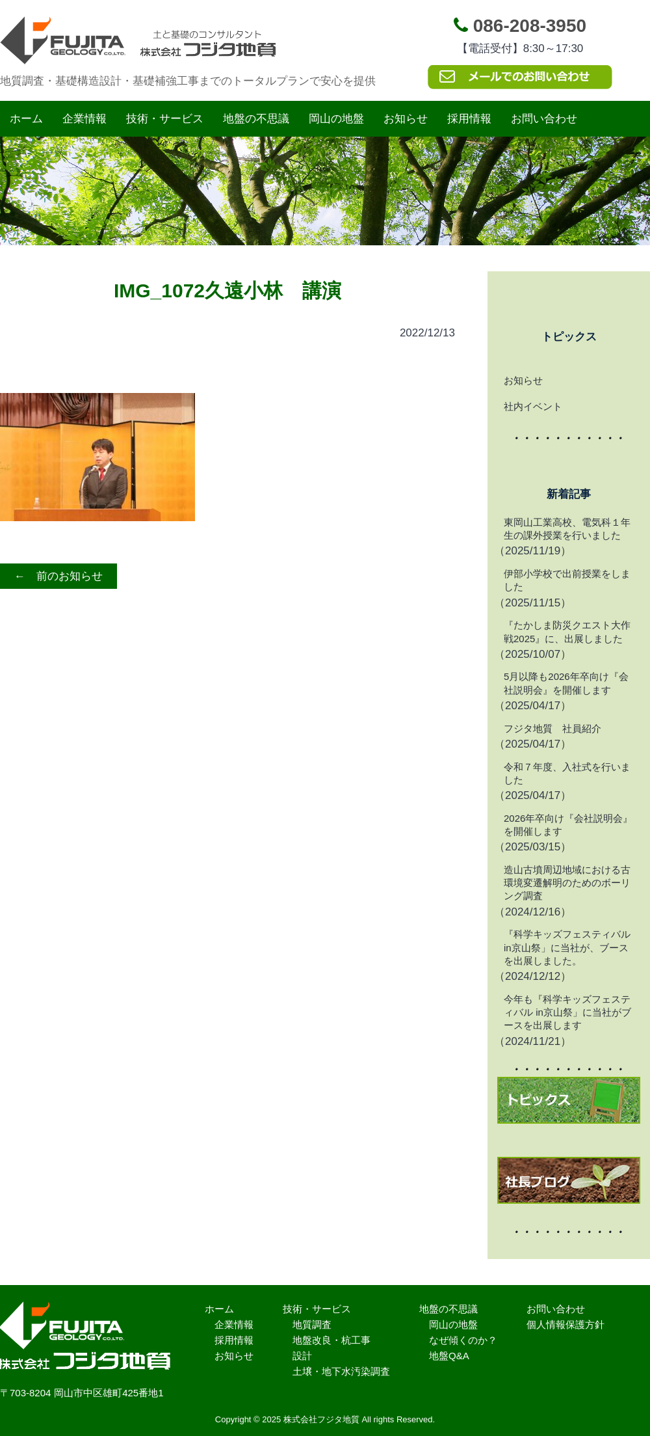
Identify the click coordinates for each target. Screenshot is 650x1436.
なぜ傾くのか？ (463, 1340)
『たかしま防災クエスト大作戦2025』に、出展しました (567, 631)
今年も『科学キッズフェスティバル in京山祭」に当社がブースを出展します (567, 1012)
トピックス (569, 337)
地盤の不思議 (256, 119)
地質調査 (312, 1324)
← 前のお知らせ (58, 576)
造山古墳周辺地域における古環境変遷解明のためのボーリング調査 (567, 883)
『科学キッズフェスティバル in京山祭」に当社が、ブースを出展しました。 (567, 947)
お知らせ (406, 119)
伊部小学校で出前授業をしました (567, 580)
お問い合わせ (544, 119)
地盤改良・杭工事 (331, 1340)
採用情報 (469, 119)
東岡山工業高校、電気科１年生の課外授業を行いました (567, 529)
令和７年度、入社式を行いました (567, 773)
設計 (302, 1355)
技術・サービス (164, 119)
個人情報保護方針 (565, 1324)
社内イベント (533, 406)
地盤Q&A (449, 1355)
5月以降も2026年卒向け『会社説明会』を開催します (566, 683)
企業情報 (84, 119)
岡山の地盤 (336, 119)
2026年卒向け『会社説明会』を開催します (568, 825)
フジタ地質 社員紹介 (552, 728)
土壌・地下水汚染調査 (341, 1371)
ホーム (26, 119)
